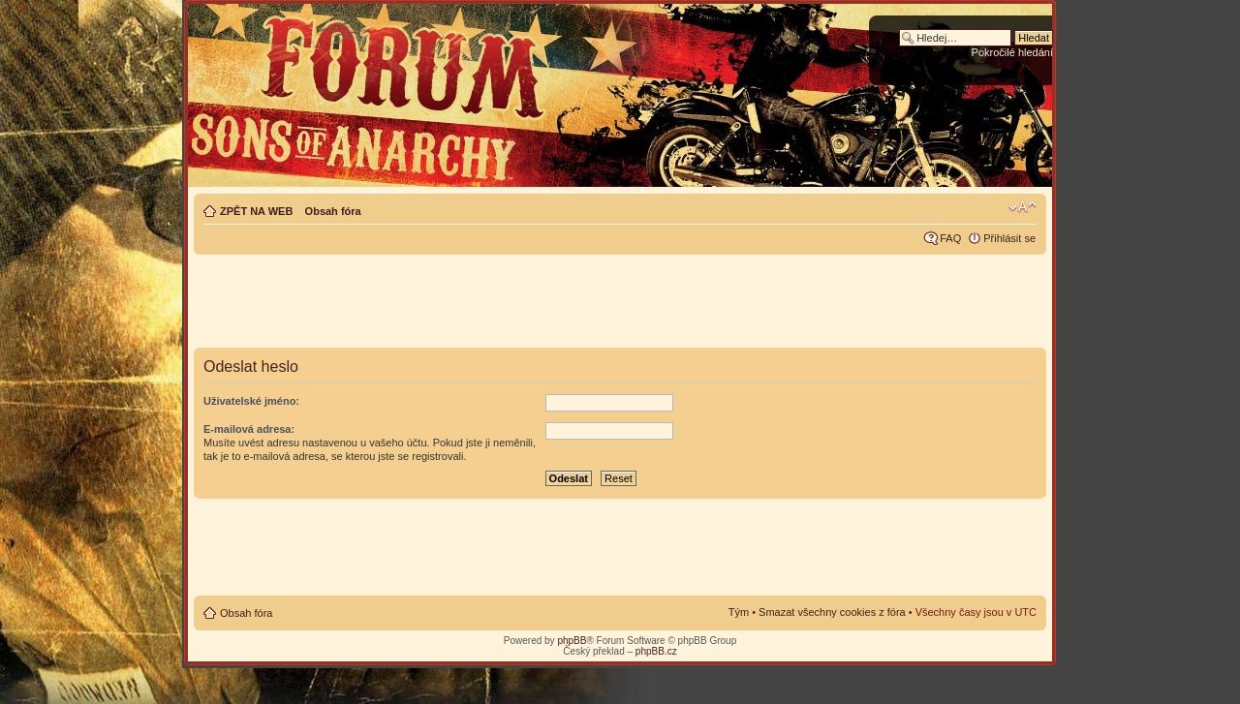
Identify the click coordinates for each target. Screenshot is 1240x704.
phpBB (571, 640)
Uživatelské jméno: (251, 401)
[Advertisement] (620, 302)
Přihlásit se (1009, 238)
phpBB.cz (656, 651)
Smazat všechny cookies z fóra (832, 612)
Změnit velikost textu (1022, 207)
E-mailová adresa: (248, 429)
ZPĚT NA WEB (256, 211)
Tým (738, 612)
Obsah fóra (333, 211)
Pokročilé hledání (1012, 52)
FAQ (950, 238)
